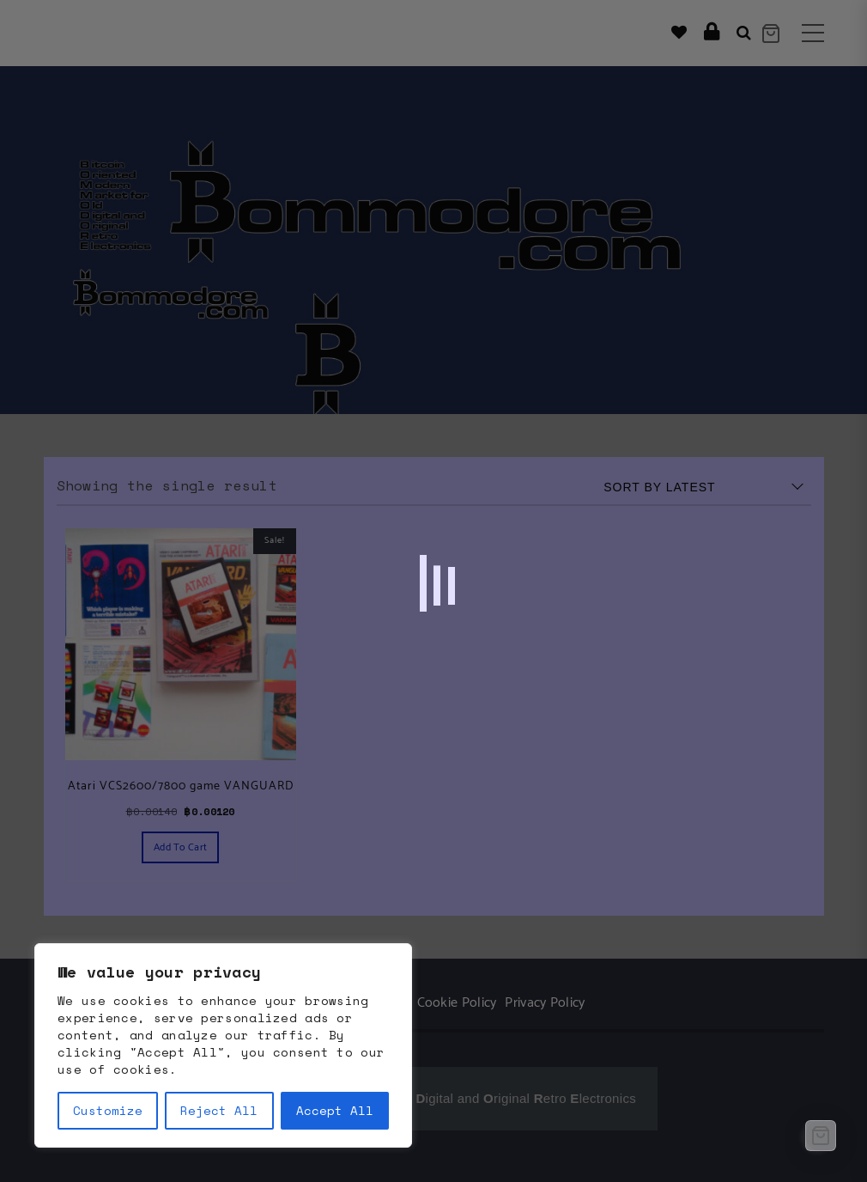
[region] (223, 1045)
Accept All (334, 1110)
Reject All (219, 1110)
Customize (107, 1110)
